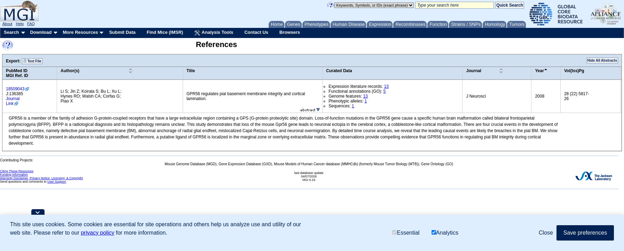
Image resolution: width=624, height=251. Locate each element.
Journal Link (12, 101)
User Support (56, 181)
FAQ (31, 24)
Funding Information (14, 174)
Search (11, 32)
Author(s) (70, 70)
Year (539, 70)
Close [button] (546, 233)
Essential (405, 233)
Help (20, 24)
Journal (473, 70)
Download (41, 32)
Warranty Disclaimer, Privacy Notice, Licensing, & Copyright (41, 178)
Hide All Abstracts (602, 60)
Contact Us (256, 32)
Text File (32, 61)
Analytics (445, 233)
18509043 (15, 88)
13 (386, 86)
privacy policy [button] (97, 233)
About (7, 24)
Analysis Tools (213, 33)
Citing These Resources (16, 171)
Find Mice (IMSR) (165, 32)
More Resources (80, 32)
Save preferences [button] (585, 233)
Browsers (289, 32)
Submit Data (122, 32)
